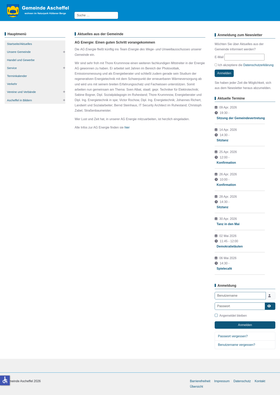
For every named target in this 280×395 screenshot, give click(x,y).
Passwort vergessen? (233, 336)
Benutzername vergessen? (236, 344)
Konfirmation (226, 162)
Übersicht (196, 386)
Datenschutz (242, 381)
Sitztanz (222, 140)
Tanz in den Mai (228, 224)
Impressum (222, 381)
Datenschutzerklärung (258, 65)
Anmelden (224, 73)
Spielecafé (224, 268)
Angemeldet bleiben (233, 315)
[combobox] (96, 15)
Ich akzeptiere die (244, 65)
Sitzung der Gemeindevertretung (241, 118)
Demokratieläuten (230, 246)
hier (127, 127)
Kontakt (260, 381)
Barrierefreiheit (200, 381)
